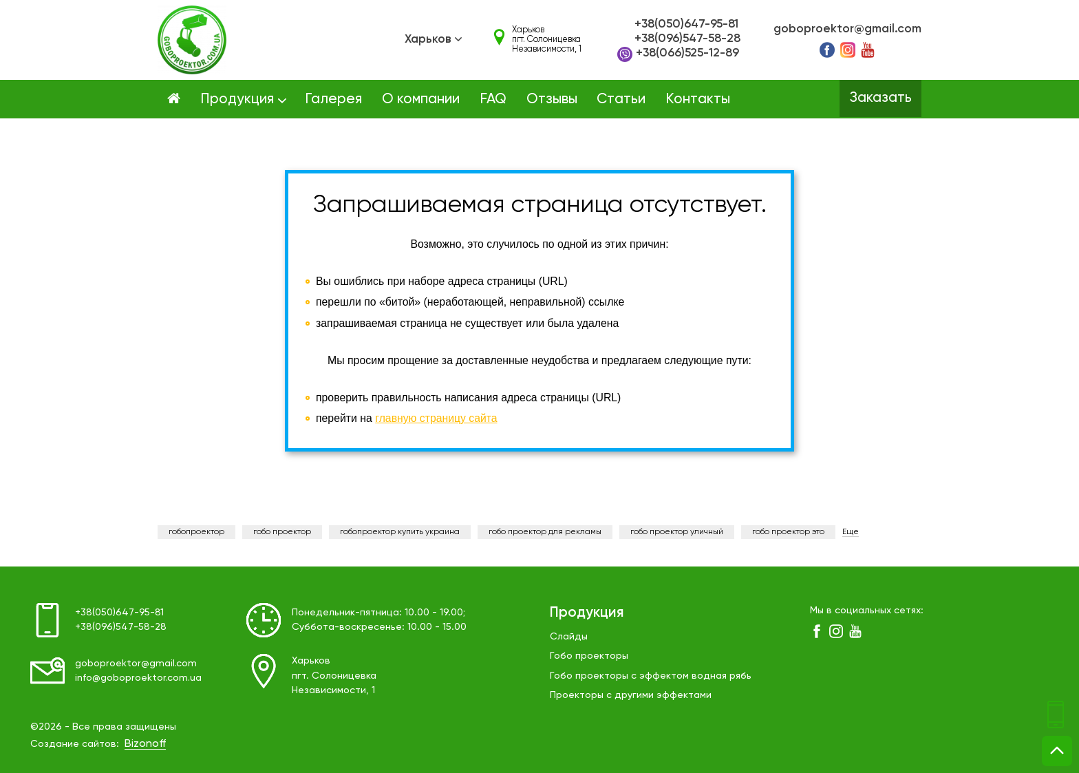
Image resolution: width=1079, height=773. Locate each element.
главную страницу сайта (436, 418)
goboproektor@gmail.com (847, 29)
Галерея (333, 99)
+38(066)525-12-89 (678, 54)
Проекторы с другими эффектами (631, 695)
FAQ (493, 99)
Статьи (621, 99)
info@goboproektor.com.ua (139, 678)
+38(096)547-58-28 (687, 39)
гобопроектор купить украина (400, 532)
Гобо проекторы (589, 656)
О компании (421, 99)
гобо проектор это (788, 532)
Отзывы (551, 99)
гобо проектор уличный (676, 532)
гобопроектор (196, 532)
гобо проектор (282, 532)
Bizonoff (145, 744)
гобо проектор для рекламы (545, 532)
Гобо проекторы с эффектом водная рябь (650, 676)
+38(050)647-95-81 (686, 24)
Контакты (697, 99)
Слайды (569, 637)
